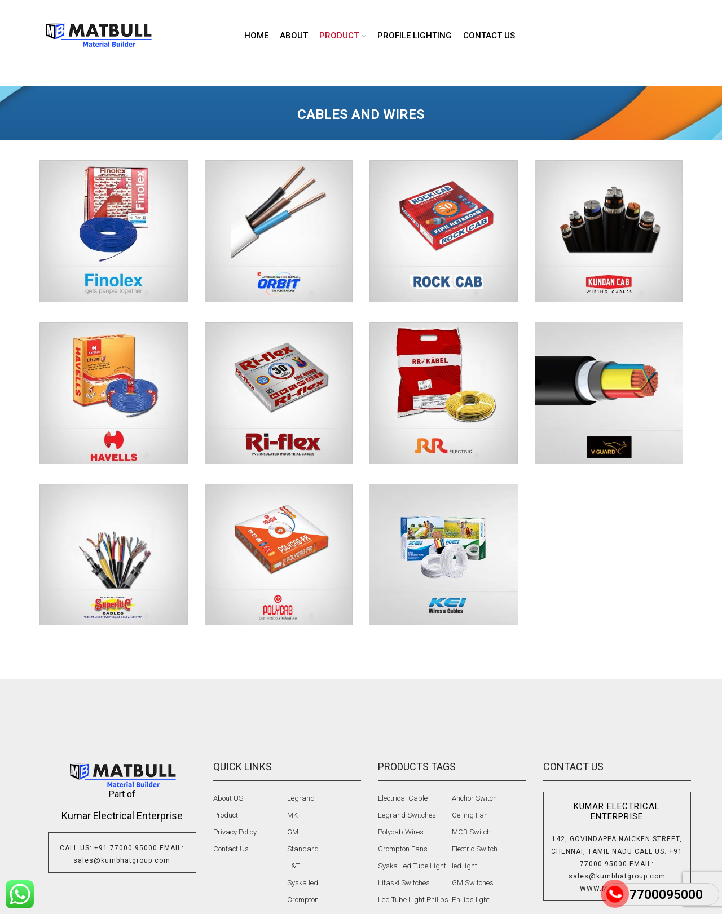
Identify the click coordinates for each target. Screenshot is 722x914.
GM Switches (473, 882)
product (339, 35)
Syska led (302, 882)
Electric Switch (475, 849)
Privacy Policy (235, 832)
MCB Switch (471, 832)
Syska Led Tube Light (412, 866)
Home (256, 35)
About (294, 35)
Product (225, 815)
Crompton (303, 899)
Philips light (471, 899)
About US (228, 798)
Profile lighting (414, 35)
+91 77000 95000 (125, 848)
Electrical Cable (403, 798)
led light (464, 866)
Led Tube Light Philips (413, 899)
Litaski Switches (404, 882)
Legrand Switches (407, 815)
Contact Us (231, 849)
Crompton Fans (403, 849)
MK (292, 815)
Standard (303, 849)
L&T (293, 866)
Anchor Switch (474, 798)
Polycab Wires (401, 832)
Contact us (489, 35)
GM (292, 832)
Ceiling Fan (470, 815)
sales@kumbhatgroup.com (121, 860)
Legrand (301, 798)
